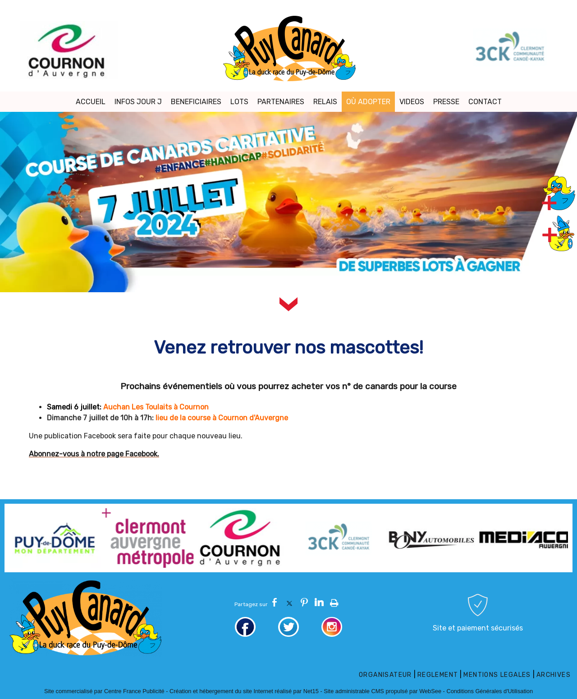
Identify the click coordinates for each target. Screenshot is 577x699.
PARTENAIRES (280, 101)
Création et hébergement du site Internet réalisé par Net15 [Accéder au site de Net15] (244, 691)
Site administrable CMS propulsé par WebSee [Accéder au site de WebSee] (382, 691)
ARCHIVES (553, 675)
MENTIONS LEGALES (497, 675)
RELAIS (325, 101)
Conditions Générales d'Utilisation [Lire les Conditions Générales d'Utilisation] (489, 691)
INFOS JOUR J (138, 101)
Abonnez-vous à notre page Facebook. (94, 454)
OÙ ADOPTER (368, 101)
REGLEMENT (437, 675)
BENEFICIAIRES (196, 101)
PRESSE (446, 101)
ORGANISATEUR (385, 675)
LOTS (239, 101)
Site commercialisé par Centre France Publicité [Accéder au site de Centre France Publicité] (104, 691)
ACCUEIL (90, 101)
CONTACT (485, 101)
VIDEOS (411, 101)
